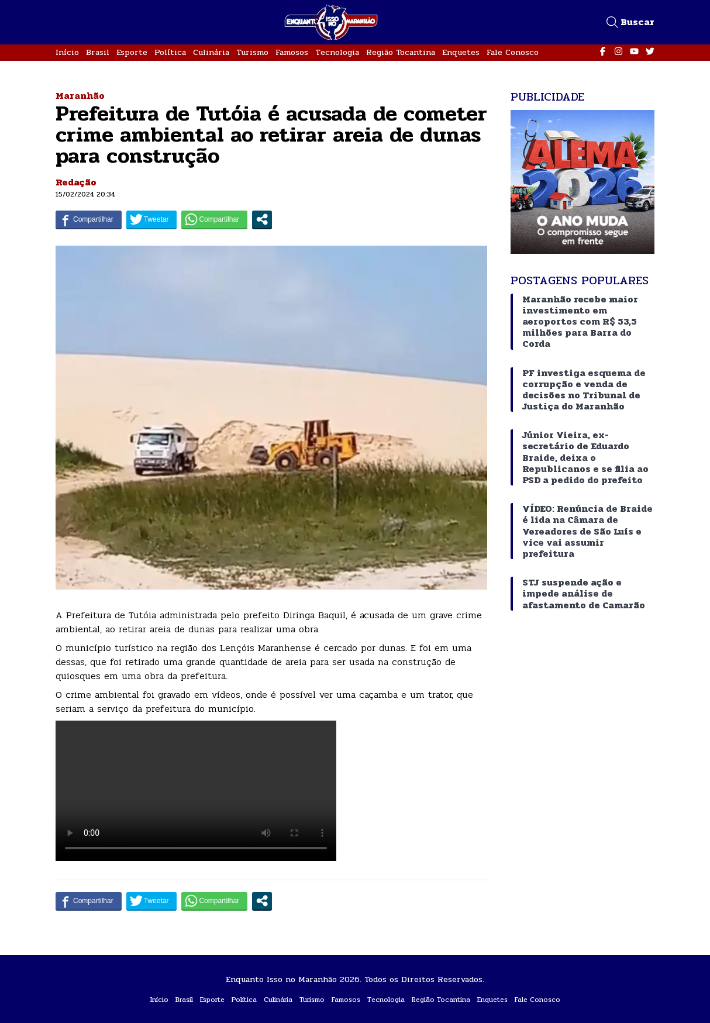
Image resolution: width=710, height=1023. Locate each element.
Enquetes (461, 52)
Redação (76, 182)
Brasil (97, 52)
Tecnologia (337, 52)
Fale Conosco (513, 52)
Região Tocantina (400, 52)
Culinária (211, 52)
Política (170, 52)
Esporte (131, 52)
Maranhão (80, 95)
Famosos (291, 52)
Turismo (252, 52)
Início (67, 52)
